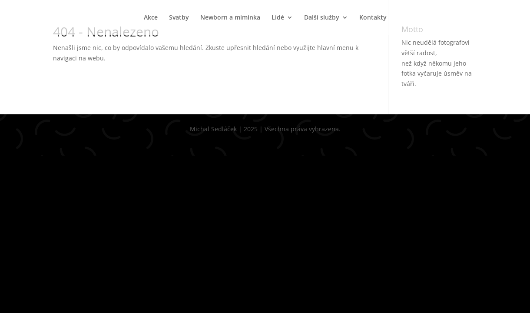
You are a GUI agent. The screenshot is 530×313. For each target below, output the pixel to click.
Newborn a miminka (230, 17)
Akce (151, 17)
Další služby (321, 17)
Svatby (179, 17)
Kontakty (373, 17)
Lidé (278, 17)
